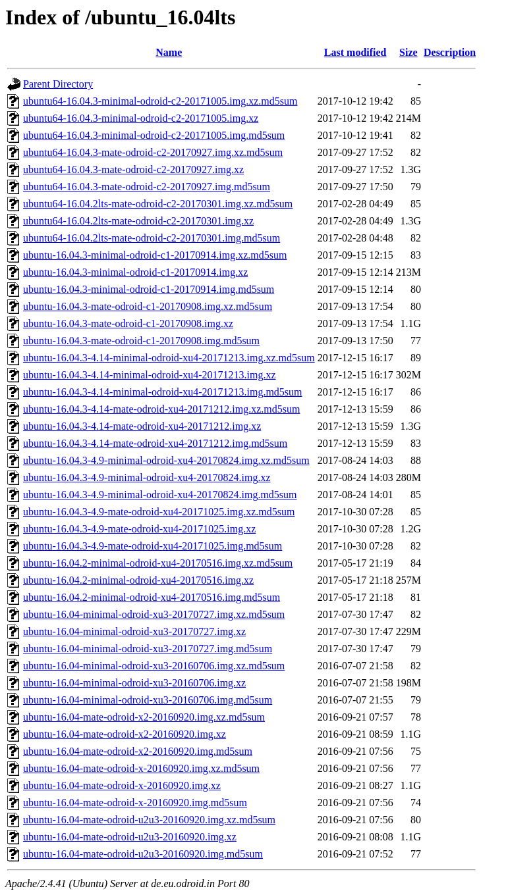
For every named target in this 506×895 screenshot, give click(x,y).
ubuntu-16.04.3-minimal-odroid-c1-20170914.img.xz (135, 272)
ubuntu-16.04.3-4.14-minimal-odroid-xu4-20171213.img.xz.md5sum (169, 357)
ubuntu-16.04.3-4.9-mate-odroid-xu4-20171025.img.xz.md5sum (159, 511)
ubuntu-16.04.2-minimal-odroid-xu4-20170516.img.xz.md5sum (158, 563)
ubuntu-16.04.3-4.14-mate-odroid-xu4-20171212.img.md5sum (155, 443)
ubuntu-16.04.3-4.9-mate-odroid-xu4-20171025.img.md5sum (152, 545)
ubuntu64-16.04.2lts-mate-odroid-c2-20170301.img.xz (138, 220)
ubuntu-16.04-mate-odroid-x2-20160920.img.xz (124, 734)
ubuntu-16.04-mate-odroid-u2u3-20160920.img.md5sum (143, 853)
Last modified (355, 52)
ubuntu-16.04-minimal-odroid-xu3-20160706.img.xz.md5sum (154, 665)
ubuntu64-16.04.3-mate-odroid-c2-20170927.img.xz (133, 169)
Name (168, 52)
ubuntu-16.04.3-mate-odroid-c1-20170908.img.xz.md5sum (147, 306)
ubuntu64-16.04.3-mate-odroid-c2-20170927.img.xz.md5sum (153, 152)
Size (408, 52)
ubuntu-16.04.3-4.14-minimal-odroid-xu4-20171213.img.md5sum (162, 391)
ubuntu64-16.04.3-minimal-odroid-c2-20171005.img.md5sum (154, 135)
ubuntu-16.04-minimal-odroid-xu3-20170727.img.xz (134, 631)
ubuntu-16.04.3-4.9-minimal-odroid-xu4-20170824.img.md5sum (160, 494)
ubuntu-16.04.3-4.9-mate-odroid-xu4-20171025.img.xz (139, 528)
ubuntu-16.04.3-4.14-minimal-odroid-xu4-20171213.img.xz (149, 374)
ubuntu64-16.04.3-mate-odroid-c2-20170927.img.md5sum (146, 186)
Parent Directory (58, 84)
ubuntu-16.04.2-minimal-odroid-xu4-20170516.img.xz (138, 580)
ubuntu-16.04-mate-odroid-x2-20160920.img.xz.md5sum (144, 717)
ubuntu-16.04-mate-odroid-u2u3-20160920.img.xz (130, 836)
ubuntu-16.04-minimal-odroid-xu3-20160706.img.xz (134, 682)
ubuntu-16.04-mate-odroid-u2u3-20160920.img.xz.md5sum (149, 819)
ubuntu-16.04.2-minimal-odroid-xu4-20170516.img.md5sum (151, 597)
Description (450, 52)
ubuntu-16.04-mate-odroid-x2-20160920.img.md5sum (137, 751)
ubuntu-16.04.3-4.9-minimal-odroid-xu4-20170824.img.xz (147, 477)
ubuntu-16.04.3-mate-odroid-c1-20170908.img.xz (128, 323)
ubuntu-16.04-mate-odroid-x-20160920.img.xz (122, 785)
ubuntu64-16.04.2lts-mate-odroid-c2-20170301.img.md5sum (151, 237)
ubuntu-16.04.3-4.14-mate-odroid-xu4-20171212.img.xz (142, 426)
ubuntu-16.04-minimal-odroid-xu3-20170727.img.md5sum (147, 648)
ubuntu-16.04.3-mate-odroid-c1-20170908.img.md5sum (141, 340)
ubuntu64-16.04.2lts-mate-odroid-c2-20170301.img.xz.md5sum (158, 203)
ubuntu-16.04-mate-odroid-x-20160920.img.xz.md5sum (141, 768)
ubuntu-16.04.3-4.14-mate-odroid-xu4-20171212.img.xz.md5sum (161, 409)
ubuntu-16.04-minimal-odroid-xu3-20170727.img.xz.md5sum (154, 614)
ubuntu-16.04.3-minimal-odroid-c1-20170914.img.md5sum (148, 289)
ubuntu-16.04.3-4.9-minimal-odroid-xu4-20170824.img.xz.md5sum (166, 460)
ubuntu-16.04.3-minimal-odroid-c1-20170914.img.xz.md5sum (155, 255)
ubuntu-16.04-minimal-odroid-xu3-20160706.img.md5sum (147, 699)
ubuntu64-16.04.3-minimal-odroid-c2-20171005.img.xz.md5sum (160, 101)
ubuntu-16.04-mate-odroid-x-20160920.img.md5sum (135, 802)
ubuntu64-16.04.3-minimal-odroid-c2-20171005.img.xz (140, 118)
